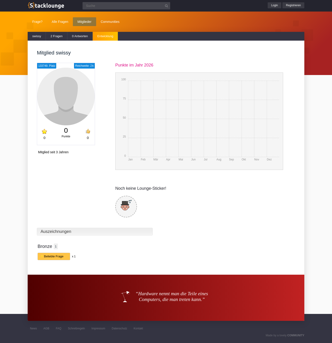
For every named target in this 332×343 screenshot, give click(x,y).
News (33, 328)
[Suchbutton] (166, 5)
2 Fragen (56, 36)
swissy (36, 36)
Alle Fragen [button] (60, 22)
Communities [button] (110, 22)
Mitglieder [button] (84, 22)
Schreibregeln (76, 328)
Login (274, 5)
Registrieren (293, 5)
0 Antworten (80, 36)
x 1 (74, 256)
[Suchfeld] (126, 5)
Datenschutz (119, 328)
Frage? (37, 22)
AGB (46, 328)
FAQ (58, 328)
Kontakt (138, 328)
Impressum (98, 328)
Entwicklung (105, 36)
